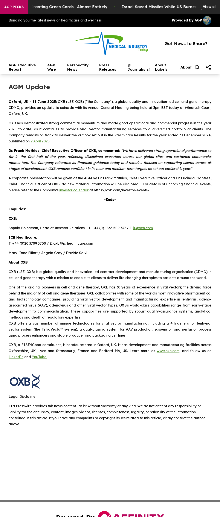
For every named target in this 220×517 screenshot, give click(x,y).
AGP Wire (51, 67)
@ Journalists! (139, 67)
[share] (208, 67)
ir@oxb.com (143, 228)
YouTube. (39, 357)
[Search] (197, 67)
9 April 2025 (40, 141)
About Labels (161, 67)
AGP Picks (14, 7)
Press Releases (107, 67)
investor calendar (74, 190)
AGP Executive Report (22, 67)
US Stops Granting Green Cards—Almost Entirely (62, 6)
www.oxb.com (168, 351)
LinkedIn (16, 357)
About (186, 67)
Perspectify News (78, 67)
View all (209, 7)
